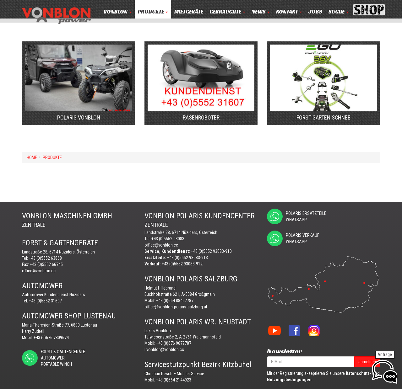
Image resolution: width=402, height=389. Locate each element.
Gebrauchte (227, 11)
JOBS (315, 11)
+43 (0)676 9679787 (173, 343)
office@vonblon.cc (39, 270)
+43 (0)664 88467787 (174, 300)
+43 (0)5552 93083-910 (211, 251)
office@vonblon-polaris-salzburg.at (175, 306)
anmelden (367, 361)
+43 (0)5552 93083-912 (182, 263)
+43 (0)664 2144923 (173, 379)
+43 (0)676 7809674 (51, 337)
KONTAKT (289, 11)
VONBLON (118, 11)
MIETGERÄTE (188, 11)
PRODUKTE (153, 11)
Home (32, 157)
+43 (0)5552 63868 (45, 258)
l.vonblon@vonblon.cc (164, 349)
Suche (339, 11)
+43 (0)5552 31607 (45, 300)
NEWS (261, 11)
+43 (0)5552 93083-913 (187, 257)
